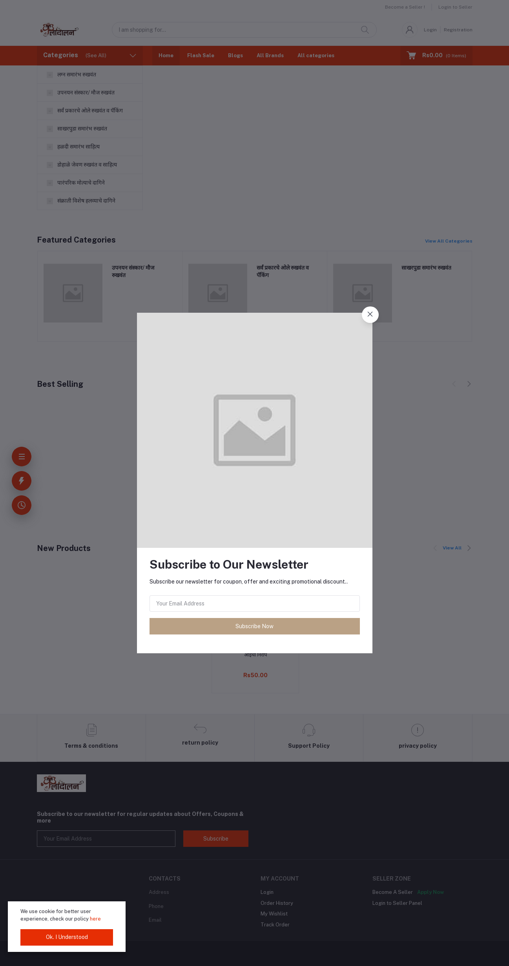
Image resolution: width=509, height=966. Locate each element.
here (95, 919)
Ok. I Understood (67, 937)
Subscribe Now (254, 626)
